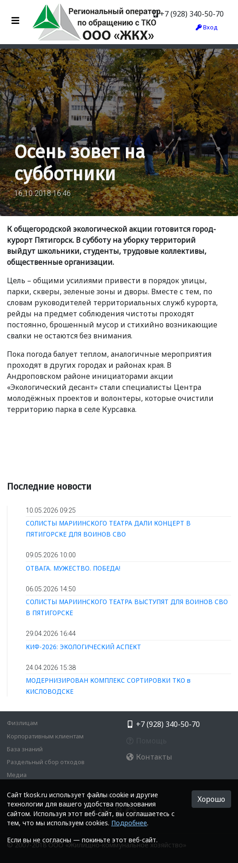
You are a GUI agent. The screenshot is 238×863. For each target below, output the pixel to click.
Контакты (149, 757)
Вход (207, 27)
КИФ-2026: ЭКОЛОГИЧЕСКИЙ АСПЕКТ (83, 646)
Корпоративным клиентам (45, 736)
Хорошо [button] (211, 799)
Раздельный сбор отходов (46, 762)
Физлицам (22, 723)
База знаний (25, 749)
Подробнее (129, 822)
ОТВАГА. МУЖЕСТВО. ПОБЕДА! (73, 568)
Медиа (17, 775)
